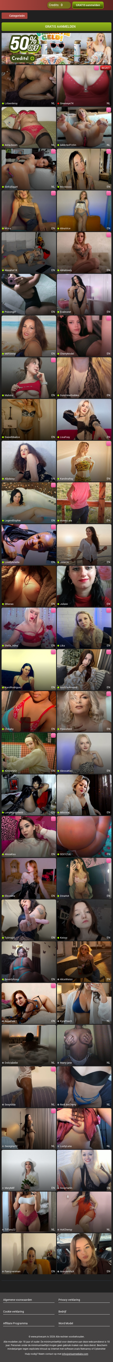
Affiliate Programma (15, 1323)
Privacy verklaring (69, 1299)
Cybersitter (100, 1348)
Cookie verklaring (13, 1311)
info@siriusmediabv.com (75, 1354)
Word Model (65, 1323)
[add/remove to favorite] (4, 68)
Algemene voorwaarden (17, 1299)
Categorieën (14, 15)
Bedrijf (62, 1311)
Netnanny (85, 1348)
